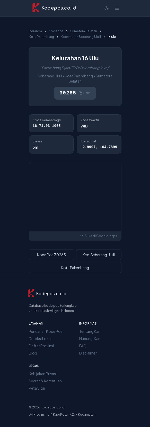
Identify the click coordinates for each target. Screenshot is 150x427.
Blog (33, 353)
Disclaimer (88, 353)
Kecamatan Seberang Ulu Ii (81, 37)
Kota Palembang (41, 37)
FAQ (82, 345)
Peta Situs (37, 388)
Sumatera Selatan (83, 31)
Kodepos (56, 31)
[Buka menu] (116, 8)
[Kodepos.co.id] (47, 294)
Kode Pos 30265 (51, 254)
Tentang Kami (90, 331)
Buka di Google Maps (98, 236)
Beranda (35, 31)
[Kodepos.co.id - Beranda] (54, 8)
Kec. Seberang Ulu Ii (99, 254)
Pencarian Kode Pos (46, 331)
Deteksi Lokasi (41, 338)
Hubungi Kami (90, 338)
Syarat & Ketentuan (45, 380)
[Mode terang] (106, 8)
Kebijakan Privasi (43, 373)
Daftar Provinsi (41, 345)
